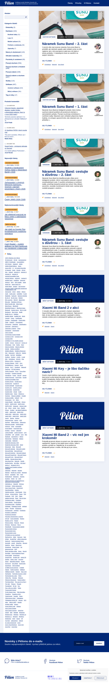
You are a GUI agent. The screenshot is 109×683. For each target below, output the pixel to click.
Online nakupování (17, 486)
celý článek (47, 61)
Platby (20, 496)
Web (11, 612)
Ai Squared (8, 270)
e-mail (23, 357)
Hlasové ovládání (15, 396)
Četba (6, 322)
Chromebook (19, 322)
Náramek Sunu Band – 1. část (64, 106)
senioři (13, 543)
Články (70, 3)
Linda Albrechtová (99, 52)
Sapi (25, 537)
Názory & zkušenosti (15, 52)
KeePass (7, 422)
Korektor (7, 430)
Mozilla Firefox (9, 463)
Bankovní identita (22, 296)
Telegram (20, 578)
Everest (17, 365)
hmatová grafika (9, 398)
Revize (22, 522)
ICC (14, 400)
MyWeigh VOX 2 (15, 465)
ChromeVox (8, 324)
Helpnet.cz (21, 394)
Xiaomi (18, 618)
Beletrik (21, 298)
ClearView (8, 326)
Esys (21, 363)
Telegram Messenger (10, 580)
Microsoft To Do (9, 457)
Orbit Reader (18, 492)
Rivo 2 (19, 524)
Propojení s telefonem (11, 512)
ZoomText (7, 627)
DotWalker (18, 355)
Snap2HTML (8, 557)
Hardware (11, 31)
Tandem (18, 571)
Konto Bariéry (8, 428)
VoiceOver (20, 610)
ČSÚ (14, 345)
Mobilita (7, 459)
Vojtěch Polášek (97, 316)
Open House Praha (10, 488)
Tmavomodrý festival (10, 590)
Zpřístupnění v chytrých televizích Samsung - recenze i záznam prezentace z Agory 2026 (15, 185)
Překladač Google (16, 506)
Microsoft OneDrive (10, 453)
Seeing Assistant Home (17, 541)
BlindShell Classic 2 (10, 308)
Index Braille (17, 402)
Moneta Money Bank (15, 459)
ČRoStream (8, 345)
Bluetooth (7, 310)
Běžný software (14, 91)
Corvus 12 (24, 342)
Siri (21, 547)
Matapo (21, 438)
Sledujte (53, 661)
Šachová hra (8, 537)
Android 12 (24, 272)
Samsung (19, 537)
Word (13, 618)
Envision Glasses (9, 363)
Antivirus (7, 282)
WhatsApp (22, 612)
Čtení (22, 345)
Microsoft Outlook (21, 453)
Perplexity (7, 496)
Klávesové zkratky (10, 424)
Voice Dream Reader (10, 608)
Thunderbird (8, 586)
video (6, 602)
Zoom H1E (21, 625)
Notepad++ (16, 476)
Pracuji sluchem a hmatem (15, 67)
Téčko (19, 576)
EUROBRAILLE (9, 365)
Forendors (8, 373)
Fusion (14, 375)
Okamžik (15, 484)
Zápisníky (12, 48)
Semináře (7, 543)
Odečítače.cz (8, 484)
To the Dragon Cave (10, 592)
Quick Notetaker (14, 518)
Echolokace (12, 359)
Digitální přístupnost (20, 351)
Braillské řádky (14, 34)
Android (11, 272)
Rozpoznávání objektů (18, 527)
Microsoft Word (19, 457)
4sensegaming (22, 260)
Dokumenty (12, 353)
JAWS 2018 (13, 412)
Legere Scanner (18, 432)
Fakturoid (23, 367)
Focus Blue (23, 371)
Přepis (7, 508)
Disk (6, 353)
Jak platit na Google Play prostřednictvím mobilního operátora (15, 231)
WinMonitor (8, 618)
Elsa (23, 359)
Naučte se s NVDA (16, 472)
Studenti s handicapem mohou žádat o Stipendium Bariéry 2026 (16, 170)
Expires (7, 367)
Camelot (7, 318)
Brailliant (16, 314)
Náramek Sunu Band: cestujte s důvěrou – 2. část (65, 173)
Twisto (20, 596)
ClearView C (15, 326)
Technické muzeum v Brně (19, 573)
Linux (22, 434)
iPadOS (23, 408)
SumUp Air (8, 563)
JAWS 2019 (20, 412)
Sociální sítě (16, 557)
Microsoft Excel (18, 451)
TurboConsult (8, 596)
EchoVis (18, 359)
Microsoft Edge (9, 451)
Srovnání (20, 559)
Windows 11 (8, 616)
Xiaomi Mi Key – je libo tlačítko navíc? (65, 370)
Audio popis (12, 294)
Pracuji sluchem (13, 63)
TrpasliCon (8, 594)
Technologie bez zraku (11, 576)
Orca (24, 492)
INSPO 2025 (8, 406)
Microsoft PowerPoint (10, 455)
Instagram (15, 406)
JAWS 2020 (8, 414)
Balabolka (7, 296)
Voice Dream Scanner (11, 610)
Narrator (20, 470)
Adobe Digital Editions (11, 266)
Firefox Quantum (9, 371)
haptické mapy (9, 394)
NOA (21, 474)
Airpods (18, 270)
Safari (14, 537)
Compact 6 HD (19, 336)
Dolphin (24, 353)
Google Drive (8, 383)
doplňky (7, 355)
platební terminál (9, 498)
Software (11, 84)
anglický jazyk (8, 280)
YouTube (7, 620)
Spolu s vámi (13, 559)
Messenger (8, 447)
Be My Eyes (14, 298)
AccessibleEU (20, 262)
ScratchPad (13, 539)
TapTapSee (8, 573)
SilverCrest (18, 545)
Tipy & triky (11, 95)
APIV (12, 282)
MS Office (16, 463)
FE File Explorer (15, 369)
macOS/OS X (14, 436)
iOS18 (14, 408)
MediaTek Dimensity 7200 (12, 443)
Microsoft (18, 447)
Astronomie (8, 291)
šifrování (25, 543)
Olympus (21, 484)
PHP (12, 496)
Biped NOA (22, 300)
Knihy (12, 426)
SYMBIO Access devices (11, 567)
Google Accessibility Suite (12, 379)
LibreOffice (8, 434)
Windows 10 (23, 614)
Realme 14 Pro (9, 520)
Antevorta (22, 280)
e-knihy (18, 357)
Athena (23, 291)
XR (22, 618)
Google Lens (8, 387)
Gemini (24, 375)
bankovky (14, 296)
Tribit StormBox (21, 592)
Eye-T (11, 367)
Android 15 (15, 274)
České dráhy (22, 320)
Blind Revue (8, 306)
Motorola (17, 461)
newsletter (13, 474)
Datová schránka (9, 347)
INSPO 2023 (13, 404)
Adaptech (15, 264)
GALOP (19, 375)
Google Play (16, 389)
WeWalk (16, 612)
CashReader (14, 320)
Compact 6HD (9, 338)
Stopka (23, 561)
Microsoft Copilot (20, 449)
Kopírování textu (18, 428)
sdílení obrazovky (22, 539)
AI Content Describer (20, 268)
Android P (17, 278)
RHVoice (7, 524)
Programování (9, 510)
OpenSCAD (20, 488)
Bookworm (8, 312)
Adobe (20, 264)
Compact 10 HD (9, 336)
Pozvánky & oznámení (15, 59)
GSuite (15, 391)
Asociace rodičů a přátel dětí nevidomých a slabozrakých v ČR (16, 289)
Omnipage (8, 486)
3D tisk (15, 260)
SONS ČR (23, 557)
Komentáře (18, 426)
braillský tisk (17, 316)
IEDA (17, 400)
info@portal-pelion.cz (22, 662)
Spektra (7, 559)
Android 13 (8, 274)
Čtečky (18, 345)
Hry (21, 398)
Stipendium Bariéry (15, 561)
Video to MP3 (12, 602)
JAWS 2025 (23, 416)
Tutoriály (15, 596)
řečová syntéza (9, 522)
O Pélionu (87, 3)
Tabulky (7, 569)
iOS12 (10, 408)
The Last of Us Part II (20, 582)
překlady (24, 506)
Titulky (19, 588)
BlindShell (15, 306)
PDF (25, 494)
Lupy (10, 38)
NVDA (12, 478)
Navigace (24, 472)
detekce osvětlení (15, 349)
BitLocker (7, 302)
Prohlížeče (22, 510)
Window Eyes (8, 614)
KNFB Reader (19, 424)
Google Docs (18, 381)
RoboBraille (8, 527)
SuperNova (8, 565)
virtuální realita (9, 604)
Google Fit (16, 383)
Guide (19, 391)
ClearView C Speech (10, 328)
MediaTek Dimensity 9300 (12, 445)
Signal (12, 545)
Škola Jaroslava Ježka (11, 551)
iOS (6, 408)
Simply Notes (15, 547)
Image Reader (9, 402)
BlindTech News (21, 308)
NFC (18, 474)
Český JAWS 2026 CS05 (15, 199)
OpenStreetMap (9, 490)
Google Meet (8, 389)
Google (24, 377)
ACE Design (8, 264)
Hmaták (24, 396)
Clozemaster (15, 330)
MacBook (7, 436)
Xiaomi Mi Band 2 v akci (60, 307)
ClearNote (15, 324)
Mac (26, 434)
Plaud (16, 498)
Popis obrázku (9, 502)
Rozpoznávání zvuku (10, 533)
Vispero (16, 604)
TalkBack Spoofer (9, 571)
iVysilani (12, 410)
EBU (6, 359)
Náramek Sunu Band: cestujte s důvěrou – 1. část (65, 241)
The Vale (7, 584)
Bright (23, 316)
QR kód (7, 518)
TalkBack (22, 569)
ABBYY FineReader (10, 262)
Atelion (18, 291)
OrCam (7, 494)
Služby (10, 81)
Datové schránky (19, 347)
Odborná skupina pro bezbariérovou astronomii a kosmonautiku (14, 481)
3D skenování (8, 260)
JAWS (6, 412)
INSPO (7, 404)
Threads (19, 584)
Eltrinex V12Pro (9, 361)
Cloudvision (8, 330)
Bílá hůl (16, 300)
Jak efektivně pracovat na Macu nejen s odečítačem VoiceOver (15, 216)
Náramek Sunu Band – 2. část (64, 44)
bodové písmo (15, 310)
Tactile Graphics (14, 569)
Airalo (13, 270)
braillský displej (9, 316)
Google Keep (18, 385)
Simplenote (8, 547)
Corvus (12, 342)
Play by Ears (22, 498)
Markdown (15, 438)
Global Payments (9, 377)
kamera (17, 418)
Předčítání (18, 504)
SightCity (7, 545)
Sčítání (7, 539)
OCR (19, 478)
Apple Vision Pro (16, 284)
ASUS (14, 291)
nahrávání (7, 470)
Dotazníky (10, 27)
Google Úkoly (8, 391)
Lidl (13, 434)
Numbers (7, 478)
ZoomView (14, 627)
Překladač (7, 506)
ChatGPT (11, 322)
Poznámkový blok (9, 504)
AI (13, 268)
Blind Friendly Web (10, 304)
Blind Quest (19, 304)
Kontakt (96, 3)
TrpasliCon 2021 (16, 594)
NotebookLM (8, 476)
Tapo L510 (24, 571)
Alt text (23, 270)
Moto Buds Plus (9, 461)
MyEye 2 (7, 465)
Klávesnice (23, 422)
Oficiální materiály (14, 56)
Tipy (19, 586)
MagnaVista (8, 438)
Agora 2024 (8, 268)
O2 (16, 478)
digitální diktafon (9, 351)
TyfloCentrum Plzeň (10, 598)
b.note (25, 294)
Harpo (15, 394)
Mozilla (22, 461)
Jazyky (7, 418)
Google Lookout (17, 387)
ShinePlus (18, 543)
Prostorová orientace (10, 514)
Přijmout (75, 678)
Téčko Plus (8, 578)
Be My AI (7, 298)
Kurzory (13, 430)
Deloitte (7, 349)
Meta (13, 447)
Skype (19, 551)
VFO (25, 600)
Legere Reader (9, 432)
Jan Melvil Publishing (21, 410)
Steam (7, 561)
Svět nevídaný (16, 565)
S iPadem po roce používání (12, 535)
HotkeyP (17, 398)
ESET (17, 363)
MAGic (21, 436)
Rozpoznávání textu (10, 531)
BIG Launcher (8, 300)
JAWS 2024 (16, 416)
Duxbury (13, 357)
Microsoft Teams (22, 455)
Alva (6, 272)
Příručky (78, 3)
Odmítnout (88, 678)
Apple (24, 282)
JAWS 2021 (16, 414)
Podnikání (18, 500)
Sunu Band (15, 563)
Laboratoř (18, 430)
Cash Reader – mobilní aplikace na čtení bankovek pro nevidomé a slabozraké (16, 246)
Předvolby (100, 678)
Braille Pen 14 (9, 314)
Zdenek (21, 620)
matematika (8, 440)
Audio (6, 294)
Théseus (13, 584)
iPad (18, 408)
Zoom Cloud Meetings (11, 625)
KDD (20, 420)
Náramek (14, 470)
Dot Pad (12, 355)
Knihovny (7, 426)
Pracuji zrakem (13, 72)
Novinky (22, 476)
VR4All (7, 612)
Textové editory (21, 580)
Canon (12, 318)
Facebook (17, 367)
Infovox (23, 402)
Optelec (17, 490)
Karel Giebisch (97, 179)
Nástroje (7, 472)
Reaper (16, 520)
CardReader (18, 318)
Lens (25, 432)
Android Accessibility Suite (12, 276)
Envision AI (17, 361)
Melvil (21, 445)
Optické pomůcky (9, 492)
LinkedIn (17, 434)
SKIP (15, 549)
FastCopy (7, 369)
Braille (20, 312)
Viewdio (19, 602)
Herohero (7, 396)
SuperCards (22, 563)
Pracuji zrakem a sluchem (15, 76)
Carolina (7, 320)
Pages (21, 494)
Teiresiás (14, 578)
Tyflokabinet (20, 598)
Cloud (18, 328)
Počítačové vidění (10, 500)
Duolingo (7, 357)
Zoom (18, 622)
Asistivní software (15, 88)
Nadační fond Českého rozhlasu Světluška (13, 468)
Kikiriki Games (15, 422)
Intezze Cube (23, 406)
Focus (16, 371)
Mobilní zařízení (14, 41)
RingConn (13, 524)
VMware (18, 606)
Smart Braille (8, 555)
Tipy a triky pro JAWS (11, 588)
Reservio (16, 522)
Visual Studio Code (10, 606)
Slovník (25, 551)
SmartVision (16, 555)
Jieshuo (12, 418)
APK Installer (18, 282)
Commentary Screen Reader (12, 334)
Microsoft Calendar (10, 449)
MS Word (22, 463)
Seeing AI (7, 541)
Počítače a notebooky (16, 45)
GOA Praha (18, 377)
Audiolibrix (19, 294)
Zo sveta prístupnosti (10, 622)
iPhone (7, 410)
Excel (21, 365)
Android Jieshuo (9, 278)
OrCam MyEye (14, 494)
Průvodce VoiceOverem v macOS (14, 516)
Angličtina (16, 280)
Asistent (15, 286)
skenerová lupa (9, 549)
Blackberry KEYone (16, 302)
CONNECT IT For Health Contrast (14, 340)
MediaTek (15, 440)
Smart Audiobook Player (17, 553)
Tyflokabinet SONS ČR (11, 600)
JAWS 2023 (8, 416)
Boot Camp (15, 312)
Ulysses (20, 600)
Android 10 (17, 272)
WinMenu (21, 616)
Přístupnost (18, 508)
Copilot (7, 342)
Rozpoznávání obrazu (11, 529)
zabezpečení (14, 620)
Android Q (24, 278)
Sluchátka (7, 553)
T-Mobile (21, 567)
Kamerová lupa (9, 420)
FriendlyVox (8, 375)
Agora (19, 266)
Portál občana (17, 502)
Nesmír (7, 474)
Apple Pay (8, 284)
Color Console (9, 332)
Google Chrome (9, 381)
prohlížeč (16, 510)
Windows (16, 614)
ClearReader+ (23, 324)
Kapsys (16, 420)
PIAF (16, 496)
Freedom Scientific (17, 373)
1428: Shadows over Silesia (12, 258)
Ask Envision (21, 286)
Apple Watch (8, 286)
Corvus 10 (17, 342)
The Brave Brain (9, 582)
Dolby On (18, 353)
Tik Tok (14, 586)
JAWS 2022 (23, 414)
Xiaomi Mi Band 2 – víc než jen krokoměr (65, 436)
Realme (22, 518)
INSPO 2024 (21, 404)
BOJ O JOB (23, 310)
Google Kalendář (9, 385)
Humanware (8, 400)
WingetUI (15, 616)
